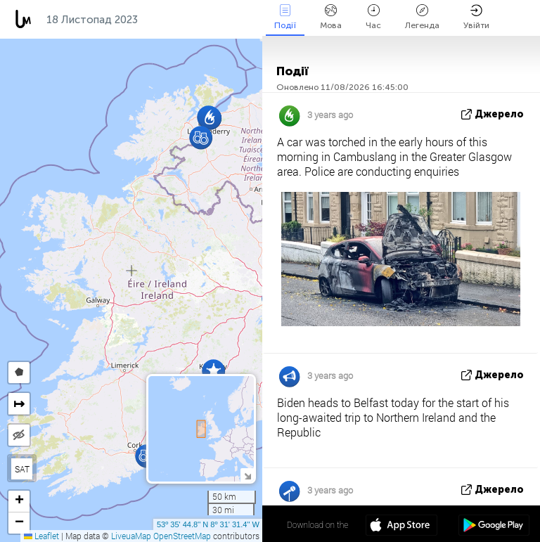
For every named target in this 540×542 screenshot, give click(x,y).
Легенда (422, 17)
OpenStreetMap (182, 535)
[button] (200, 137)
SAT (22, 469)
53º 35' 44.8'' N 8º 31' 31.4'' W (208, 524)
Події (285, 17)
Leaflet (41, 535)
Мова (331, 17)
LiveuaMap (131, 535)
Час (373, 17)
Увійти (476, 17)
